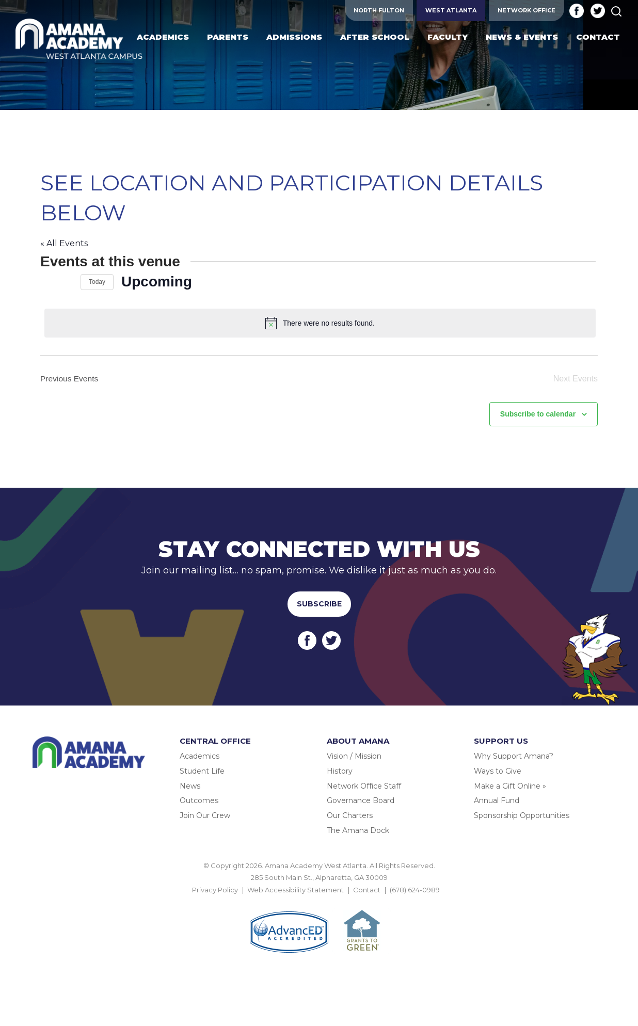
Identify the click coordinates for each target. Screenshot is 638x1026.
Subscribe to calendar (538, 413)
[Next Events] (66, 282)
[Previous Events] (46, 282)
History (340, 770)
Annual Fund (496, 800)
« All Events (64, 243)
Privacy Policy (215, 889)
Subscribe (319, 602)
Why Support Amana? (513, 755)
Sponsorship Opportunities (521, 814)
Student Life (202, 770)
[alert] (321, 323)
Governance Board (360, 800)
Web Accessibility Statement (295, 889)
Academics (199, 755)
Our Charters (350, 814)
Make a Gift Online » (510, 785)
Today (97, 281)
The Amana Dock (358, 829)
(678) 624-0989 (415, 889)
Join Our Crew (205, 814)
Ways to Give (497, 770)
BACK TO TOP (319, 900)
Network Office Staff (364, 785)
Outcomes (199, 800)
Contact (366, 889)
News (190, 785)
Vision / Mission (354, 755)
